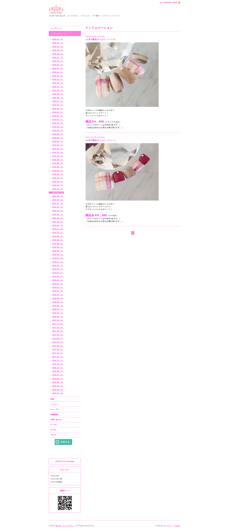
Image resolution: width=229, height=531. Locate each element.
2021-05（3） (58, 207)
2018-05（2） (58, 309)
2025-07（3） (58, 57)
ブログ (53, 430)
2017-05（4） (58, 342)
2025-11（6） (58, 46)
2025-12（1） (58, 43)
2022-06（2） (58, 167)
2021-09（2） (58, 196)
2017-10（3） (58, 327)
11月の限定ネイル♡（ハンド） (101, 39)
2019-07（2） (58, 273)
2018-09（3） (58, 298)
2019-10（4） (58, 265)
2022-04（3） (58, 174)
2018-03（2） (58, 313)
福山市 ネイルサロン (64, 526)
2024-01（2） (58, 119)
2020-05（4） (58, 247)
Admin (177, 526)
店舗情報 (54, 415)
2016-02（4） (58, 393)
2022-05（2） (58, 171)
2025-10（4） (58, 50)
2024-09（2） (58, 94)
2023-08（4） (58, 134)
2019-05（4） (58, 280)
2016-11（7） (58, 360)
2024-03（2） (58, 112)
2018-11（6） (58, 291)
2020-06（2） (58, 243)
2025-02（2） (58, 76)
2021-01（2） (58, 222)
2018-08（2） (58, 302)
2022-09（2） (58, 160)
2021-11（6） (58, 189)
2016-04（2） (58, 386)
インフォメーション (58, 34)
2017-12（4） (58, 320)
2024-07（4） (58, 101)
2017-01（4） (58, 357)
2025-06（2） (58, 61)
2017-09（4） (58, 331)
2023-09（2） (58, 130)
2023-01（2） (58, 149)
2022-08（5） (58, 163)
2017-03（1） (58, 349)
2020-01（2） (58, 258)
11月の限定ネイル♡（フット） (101, 140)
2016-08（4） (58, 371)
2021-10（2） (58, 192)
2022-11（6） (58, 152)
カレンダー (55, 409)
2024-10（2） (58, 90)
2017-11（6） (58, 324)
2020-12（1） (58, 225)
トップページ (56, 28)
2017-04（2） (58, 346)
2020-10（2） (58, 233)
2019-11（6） (58, 262)
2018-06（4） (58, 306)
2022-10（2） (58, 156)
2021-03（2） (58, 214)
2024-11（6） (58, 87)
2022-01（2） (58, 185)
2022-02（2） (58, 181)
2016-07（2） (58, 375)
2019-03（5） (58, 284)
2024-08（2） (58, 98)
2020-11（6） (58, 229)
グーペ (170, 526)
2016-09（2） (58, 368)
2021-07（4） (58, 203)
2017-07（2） (58, 335)
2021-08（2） (58, 200)
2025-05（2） (58, 65)
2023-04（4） (58, 141)
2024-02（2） (58, 116)
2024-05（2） (58, 105)
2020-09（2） (58, 236)
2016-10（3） (58, 364)
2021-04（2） (58, 211)
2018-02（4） (58, 316)
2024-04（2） (58, 108)
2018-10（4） (58, 295)
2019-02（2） (58, 287)
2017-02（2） (58, 353)
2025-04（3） (58, 68)
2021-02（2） (58, 218)
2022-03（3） (58, 178)
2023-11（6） (58, 123)
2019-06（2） (58, 276)
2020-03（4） (58, 254)
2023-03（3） (58, 145)
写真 (52, 399)
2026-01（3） (58, 39)
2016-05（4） (58, 382)
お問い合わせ (56, 420)
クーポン (54, 425)
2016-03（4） (58, 389)
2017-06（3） (58, 338)
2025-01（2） (58, 79)
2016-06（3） (58, 378)
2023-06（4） (58, 138)
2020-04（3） (58, 251)
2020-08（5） (58, 240)
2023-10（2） (58, 127)
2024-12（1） (58, 83)
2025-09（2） (58, 54)
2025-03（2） (58, 72)
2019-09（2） (58, 269)
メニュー (54, 404)
